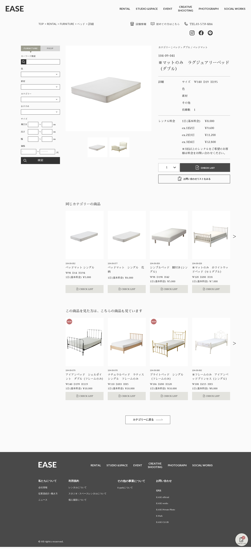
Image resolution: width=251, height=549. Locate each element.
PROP (50, 48)
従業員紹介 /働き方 (48, 495)
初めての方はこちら (161, 24)
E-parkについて (130, 488)
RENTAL (125, 8)
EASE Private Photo (170, 511)
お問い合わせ (168, 481)
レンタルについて (79, 488)
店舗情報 (133, 24)
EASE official (167, 498)
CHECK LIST (206, 168)
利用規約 (75, 481)
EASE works (166, 505)
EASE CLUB (167, 524)
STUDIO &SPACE (147, 8)
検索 (40, 160)
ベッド (84, 23)
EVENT (167, 8)
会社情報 (43, 488)
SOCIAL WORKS (234, 8)
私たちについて (48, 481)
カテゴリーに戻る (147, 420)
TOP (41, 23)
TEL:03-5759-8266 (197, 24)
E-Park (163, 517)
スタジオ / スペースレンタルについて (90, 495)
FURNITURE (69, 23)
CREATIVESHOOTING (185, 8)
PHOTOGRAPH (209, 8)
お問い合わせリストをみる (194, 179)
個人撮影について (79, 501)
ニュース (43, 501)
